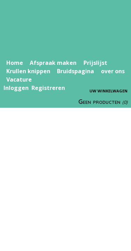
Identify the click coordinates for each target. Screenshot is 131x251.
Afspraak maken (53, 63)
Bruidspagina (75, 71)
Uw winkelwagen (108, 90)
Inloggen (16, 88)
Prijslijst (95, 63)
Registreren (48, 88)
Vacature (19, 79)
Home (14, 63)
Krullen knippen (28, 71)
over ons (113, 71)
